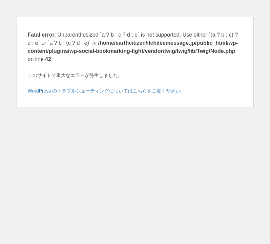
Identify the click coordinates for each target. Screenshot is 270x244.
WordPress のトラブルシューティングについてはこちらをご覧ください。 (106, 91)
